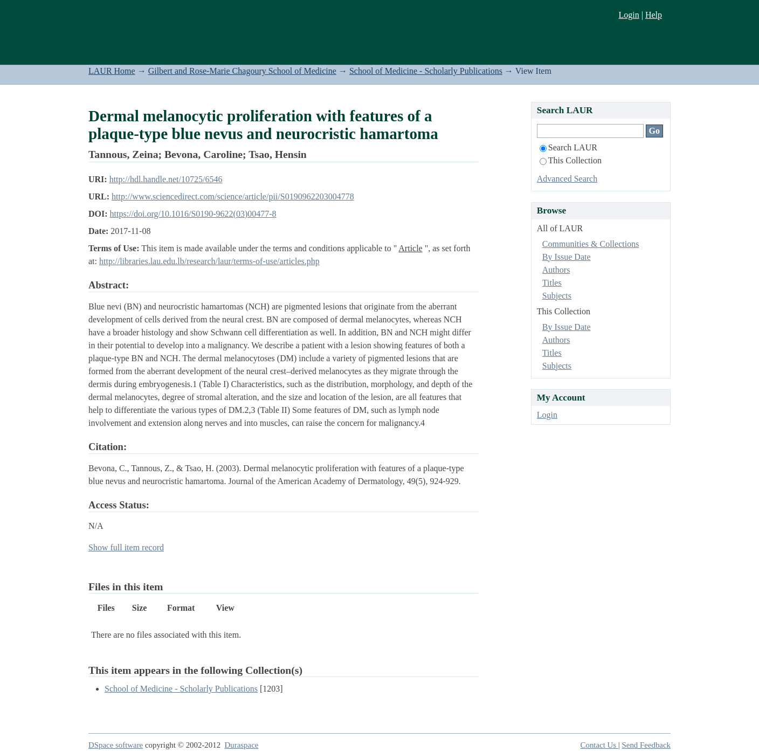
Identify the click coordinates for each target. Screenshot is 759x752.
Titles (552, 282)
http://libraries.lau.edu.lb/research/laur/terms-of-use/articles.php (209, 261)
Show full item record (126, 547)
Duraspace (242, 745)
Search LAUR (568, 147)
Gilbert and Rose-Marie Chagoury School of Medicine (242, 70)
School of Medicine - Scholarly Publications (425, 70)
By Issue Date (566, 256)
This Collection (571, 160)
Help (653, 14)
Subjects (556, 295)
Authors (556, 269)
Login (628, 14)
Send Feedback (646, 745)
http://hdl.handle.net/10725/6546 (166, 179)
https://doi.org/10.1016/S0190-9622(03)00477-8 (193, 213)
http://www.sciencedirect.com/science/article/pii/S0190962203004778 (233, 196)
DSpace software (115, 745)
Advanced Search (567, 178)
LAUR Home (111, 70)
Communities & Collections (590, 244)
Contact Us (599, 745)
